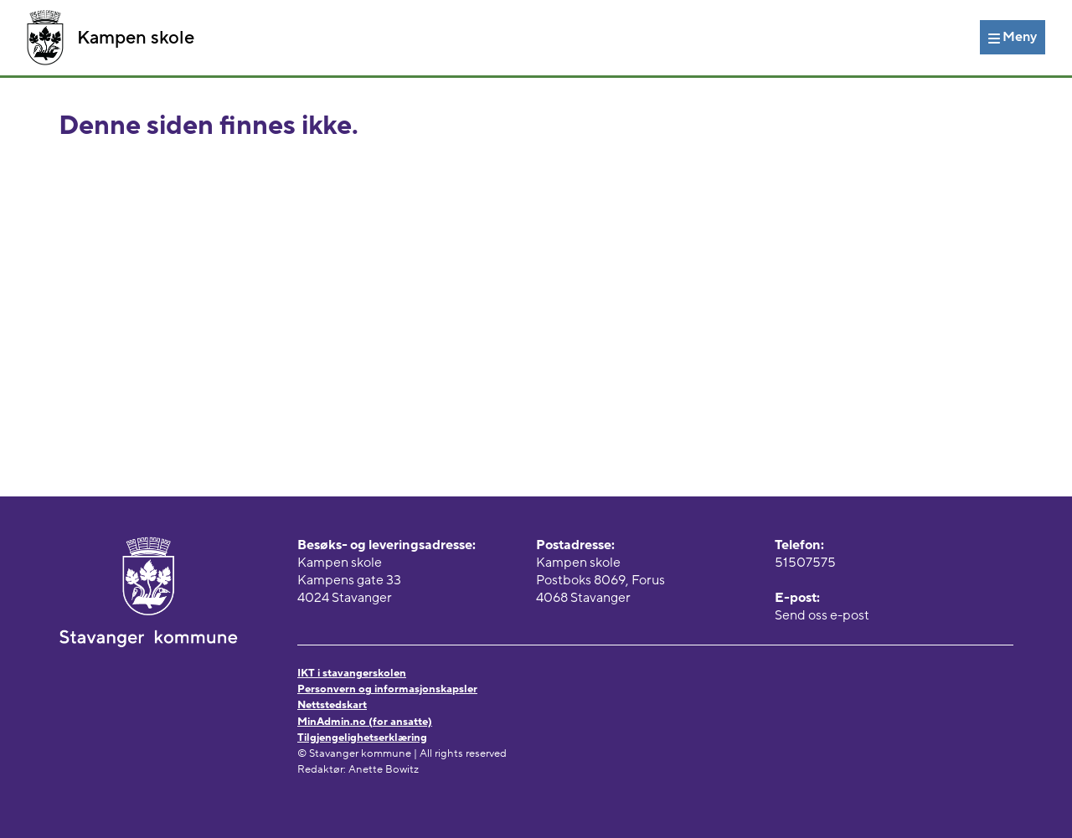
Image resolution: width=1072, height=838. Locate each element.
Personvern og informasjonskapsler (387, 689)
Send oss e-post (822, 615)
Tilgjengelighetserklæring (362, 737)
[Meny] (1012, 36)
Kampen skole (110, 37)
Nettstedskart (332, 705)
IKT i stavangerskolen (351, 673)
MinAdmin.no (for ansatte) (364, 721)
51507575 (805, 562)
